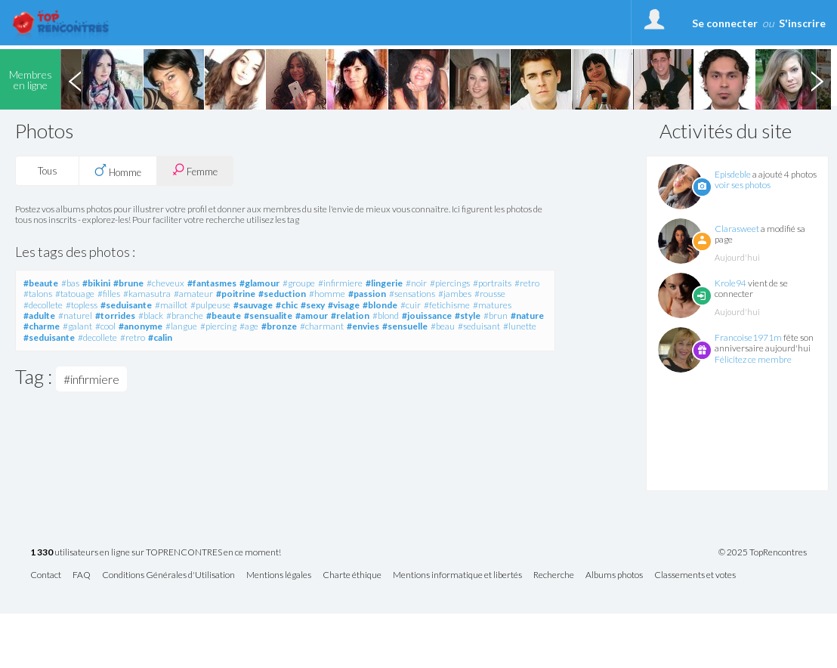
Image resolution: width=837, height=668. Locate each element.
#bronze (279, 326)
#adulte (39, 315)
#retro (526, 283)
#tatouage (74, 293)
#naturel (75, 315)
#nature (527, 315)
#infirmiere (340, 283)
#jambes (454, 293)
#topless (81, 305)
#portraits (492, 283)
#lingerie (384, 283)
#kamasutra (147, 293)
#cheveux (165, 283)
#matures (492, 305)
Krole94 (730, 283)
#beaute (40, 283)
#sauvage (253, 305)
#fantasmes (211, 283)
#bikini (96, 283)
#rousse (489, 293)
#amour (311, 315)
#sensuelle (405, 326)
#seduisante (126, 305)
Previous (74, 79)
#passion (367, 293)
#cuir (410, 305)
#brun (495, 315)
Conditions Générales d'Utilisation (168, 575)
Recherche (553, 575)
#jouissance (427, 315)
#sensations (412, 293)
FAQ (82, 575)
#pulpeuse (210, 305)
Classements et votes (695, 575)
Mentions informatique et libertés (457, 575)
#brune (128, 283)
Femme (195, 170)
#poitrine (235, 293)
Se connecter (725, 23)
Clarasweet (737, 228)
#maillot (171, 305)
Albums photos (614, 575)
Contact (45, 575)
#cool (105, 326)
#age (248, 326)
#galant (77, 326)
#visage (344, 305)
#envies (363, 326)
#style (467, 315)
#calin (160, 337)
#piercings (450, 283)
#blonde (380, 305)
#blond (385, 315)
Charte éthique (352, 575)
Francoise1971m (748, 337)
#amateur (193, 293)
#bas (70, 283)
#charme (41, 326)
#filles (108, 293)
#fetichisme (447, 305)
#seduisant (479, 326)
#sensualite (268, 315)
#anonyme (140, 326)
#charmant (322, 326)
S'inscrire (802, 23)
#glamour (259, 283)
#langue (181, 326)
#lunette (519, 326)
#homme (327, 293)
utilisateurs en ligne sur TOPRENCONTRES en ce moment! (155, 553)
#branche (184, 315)
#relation (350, 315)
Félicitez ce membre (753, 359)
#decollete (43, 305)
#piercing (218, 326)
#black (150, 315)
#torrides (115, 315)
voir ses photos (743, 184)
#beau (443, 326)
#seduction (282, 293)
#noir (416, 283)
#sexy (313, 305)
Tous (47, 171)
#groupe (299, 283)
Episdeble (733, 174)
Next (816, 79)
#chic (287, 305)
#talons (37, 293)
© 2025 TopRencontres (762, 552)
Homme (117, 170)
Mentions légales (278, 575)
